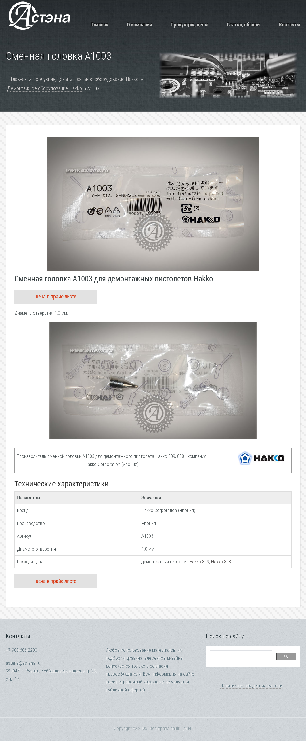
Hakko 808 (221, 561)
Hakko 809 (199, 561)
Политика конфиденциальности (251, 685)
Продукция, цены (190, 25)
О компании (139, 25)
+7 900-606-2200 (21, 650)
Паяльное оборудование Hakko (106, 79)
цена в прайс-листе (56, 296)
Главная (99, 25)
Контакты (289, 25)
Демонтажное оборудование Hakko (44, 88)
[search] (240, 656)
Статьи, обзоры (244, 25)
